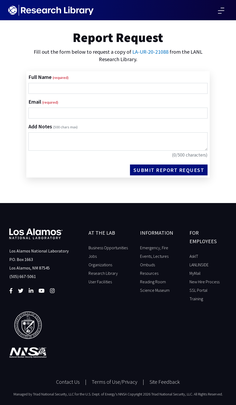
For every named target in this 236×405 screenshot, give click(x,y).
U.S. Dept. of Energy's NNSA (106, 394)
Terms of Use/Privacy (114, 381)
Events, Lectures (154, 256)
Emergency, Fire (154, 247)
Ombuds (147, 264)
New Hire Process (204, 281)
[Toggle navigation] (221, 10)
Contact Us (68, 381)
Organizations (100, 264)
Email (35, 101)
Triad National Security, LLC (53, 394)
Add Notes (53, 126)
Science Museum (155, 290)
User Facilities (100, 281)
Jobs (92, 256)
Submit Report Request (168, 170)
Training (196, 298)
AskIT (193, 256)
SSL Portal (198, 290)
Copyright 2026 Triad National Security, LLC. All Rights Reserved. (175, 394)
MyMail (195, 273)
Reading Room (153, 281)
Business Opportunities (108, 247)
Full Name (40, 77)
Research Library (103, 273)
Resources (149, 273)
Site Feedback (164, 381)
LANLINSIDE (199, 264)
